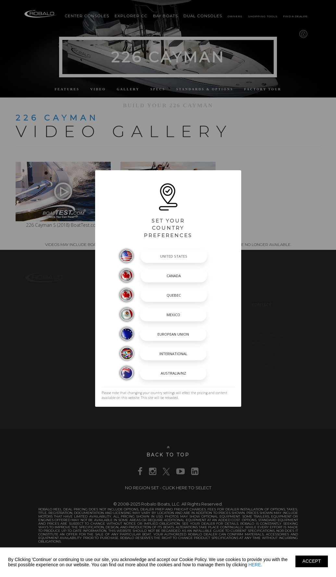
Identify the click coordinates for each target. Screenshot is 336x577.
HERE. (255, 564)
